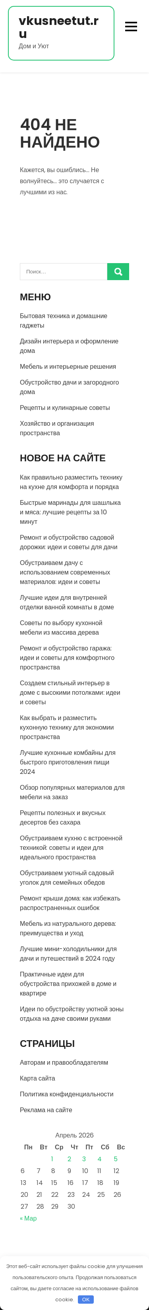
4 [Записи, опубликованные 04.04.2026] (99, 1159)
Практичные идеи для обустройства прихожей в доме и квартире (68, 984)
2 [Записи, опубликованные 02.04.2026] (69, 1159)
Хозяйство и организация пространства (57, 428)
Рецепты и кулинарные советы (65, 407)
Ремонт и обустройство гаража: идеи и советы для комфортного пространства (67, 658)
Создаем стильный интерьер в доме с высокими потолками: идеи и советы (70, 693)
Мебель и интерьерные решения (68, 366)
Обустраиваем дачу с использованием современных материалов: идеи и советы (65, 572)
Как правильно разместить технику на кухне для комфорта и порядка (71, 482)
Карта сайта (37, 1078)
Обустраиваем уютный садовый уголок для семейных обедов (67, 877)
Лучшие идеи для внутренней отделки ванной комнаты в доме (67, 602)
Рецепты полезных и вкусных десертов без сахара (63, 817)
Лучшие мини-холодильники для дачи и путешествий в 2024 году (68, 953)
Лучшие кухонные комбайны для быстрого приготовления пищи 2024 (68, 762)
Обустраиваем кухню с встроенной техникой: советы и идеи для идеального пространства (71, 848)
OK (86, 1299)
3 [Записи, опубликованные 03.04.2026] (84, 1159)
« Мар (28, 1218)
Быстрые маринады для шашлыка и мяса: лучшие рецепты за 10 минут (70, 512)
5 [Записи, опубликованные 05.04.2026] (116, 1159)
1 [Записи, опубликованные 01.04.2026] (52, 1159)
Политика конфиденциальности (67, 1094)
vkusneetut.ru (59, 28)
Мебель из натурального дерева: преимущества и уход (68, 928)
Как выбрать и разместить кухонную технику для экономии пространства (67, 727)
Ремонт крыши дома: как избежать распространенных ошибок (70, 903)
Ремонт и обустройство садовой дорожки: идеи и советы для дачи (69, 542)
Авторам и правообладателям (64, 1062)
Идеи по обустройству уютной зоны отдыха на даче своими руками (72, 1014)
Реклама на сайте (46, 1110)
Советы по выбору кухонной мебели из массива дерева (61, 627)
